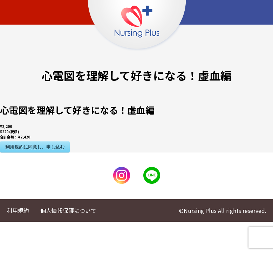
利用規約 (18, 210)
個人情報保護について (68, 210)
